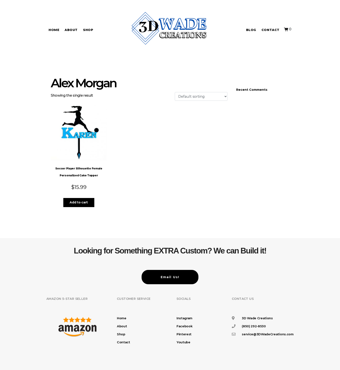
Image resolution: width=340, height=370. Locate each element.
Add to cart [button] (79, 202)
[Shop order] (201, 96)
